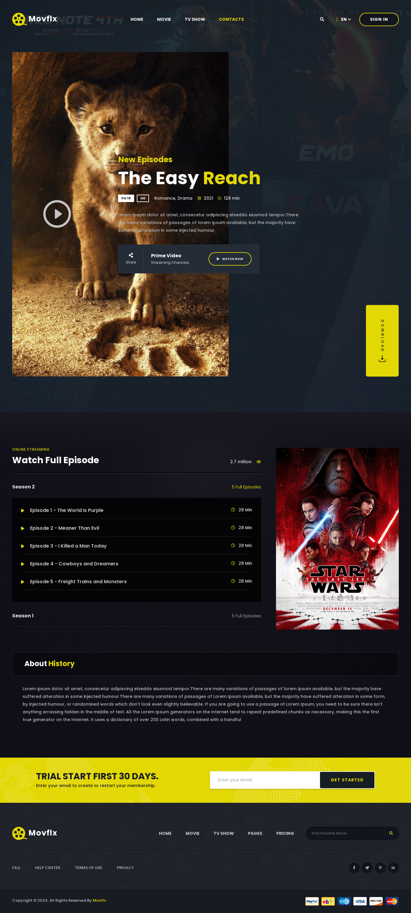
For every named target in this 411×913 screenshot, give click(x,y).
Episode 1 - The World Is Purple (62, 510)
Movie (164, 19)
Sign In (379, 19)
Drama (185, 198)
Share (131, 259)
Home (137, 19)
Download (382, 341)
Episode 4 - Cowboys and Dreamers (69, 563)
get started (347, 780)
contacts (231, 19)
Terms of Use (88, 868)
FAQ (16, 868)
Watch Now (230, 259)
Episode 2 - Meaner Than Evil (60, 528)
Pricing (285, 833)
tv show (195, 19)
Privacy (125, 868)
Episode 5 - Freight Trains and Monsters (74, 581)
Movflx (99, 900)
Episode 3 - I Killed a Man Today (64, 546)
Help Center (47, 868)
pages (255, 833)
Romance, (165, 198)
